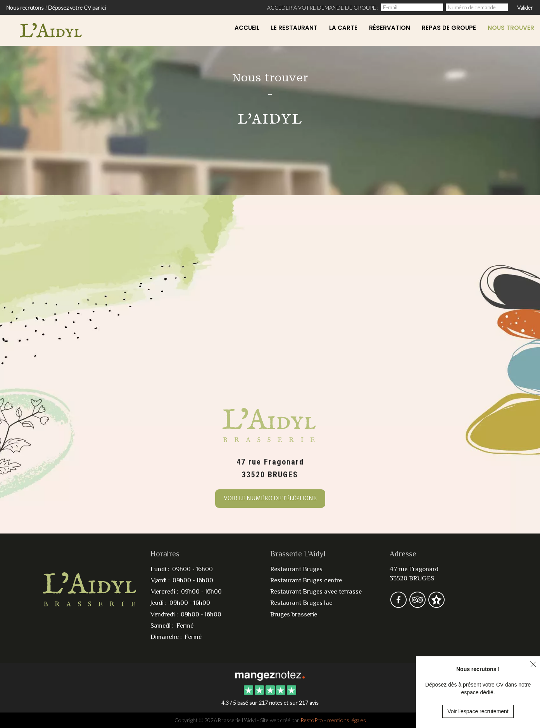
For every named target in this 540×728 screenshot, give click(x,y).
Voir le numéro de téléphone (270, 498)
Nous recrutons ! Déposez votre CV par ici (56, 7)
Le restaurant (294, 28)
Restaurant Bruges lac (301, 602)
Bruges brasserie (293, 614)
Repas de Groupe (449, 28)
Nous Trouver (511, 28)
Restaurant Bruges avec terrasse (316, 591)
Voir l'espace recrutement (478, 711)
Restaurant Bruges (296, 569)
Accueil (247, 28)
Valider (525, 7)
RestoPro (311, 720)
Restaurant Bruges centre (306, 580)
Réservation (389, 28)
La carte (343, 28)
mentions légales (346, 720)
